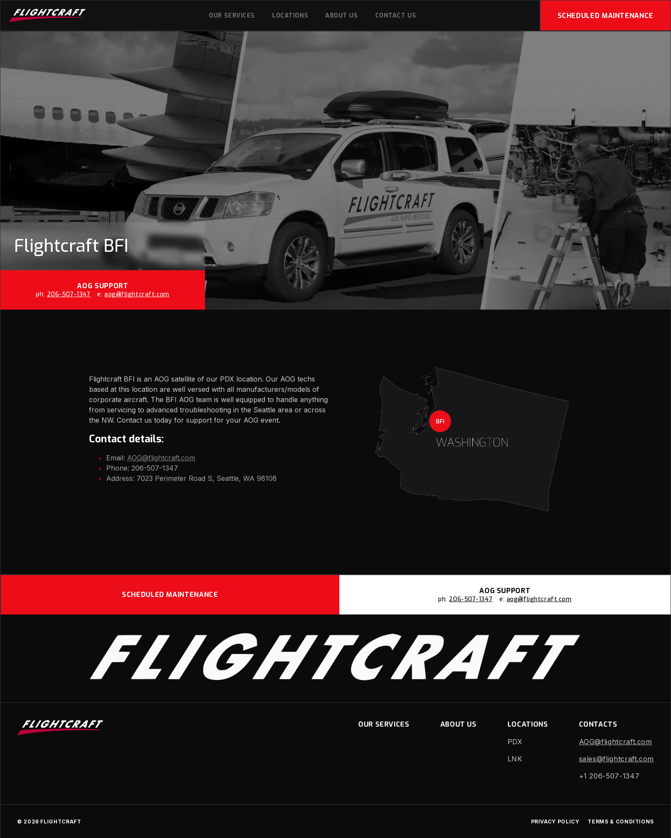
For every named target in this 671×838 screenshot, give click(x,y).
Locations (290, 16)
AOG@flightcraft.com (161, 457)
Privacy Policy (555, 821)
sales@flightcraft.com (616, 758)
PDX (515, 741)
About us (341, 16)
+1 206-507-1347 (609, 776)
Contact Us (395, 16)
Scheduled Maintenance (605, 15)
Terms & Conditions (621, 821)
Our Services (232, 16)
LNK (515, 758)
